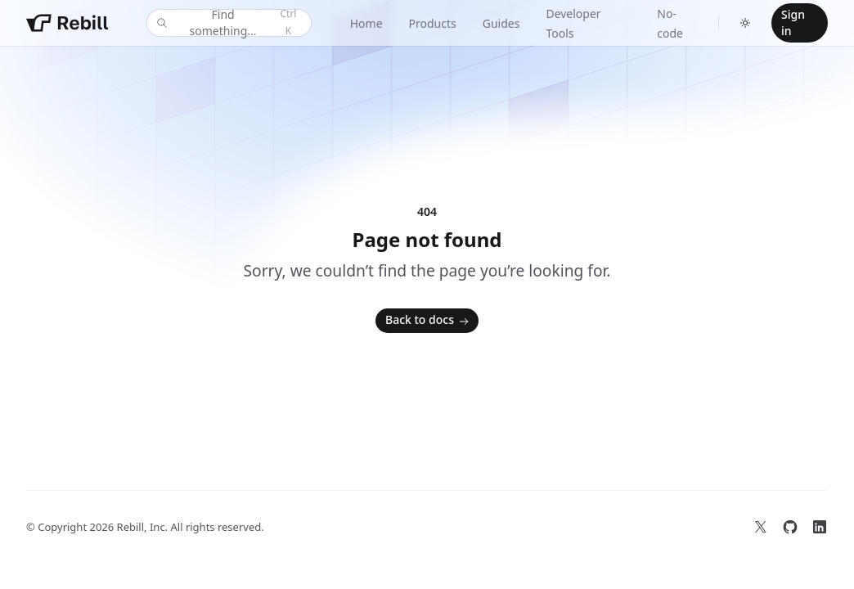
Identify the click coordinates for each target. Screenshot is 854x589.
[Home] (67, 23)
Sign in (793, 22)
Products (432, 23)
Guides (501, 23)
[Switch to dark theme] (745, 23)
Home (366, 23)
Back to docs (428, 321)
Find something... (227, 23)
